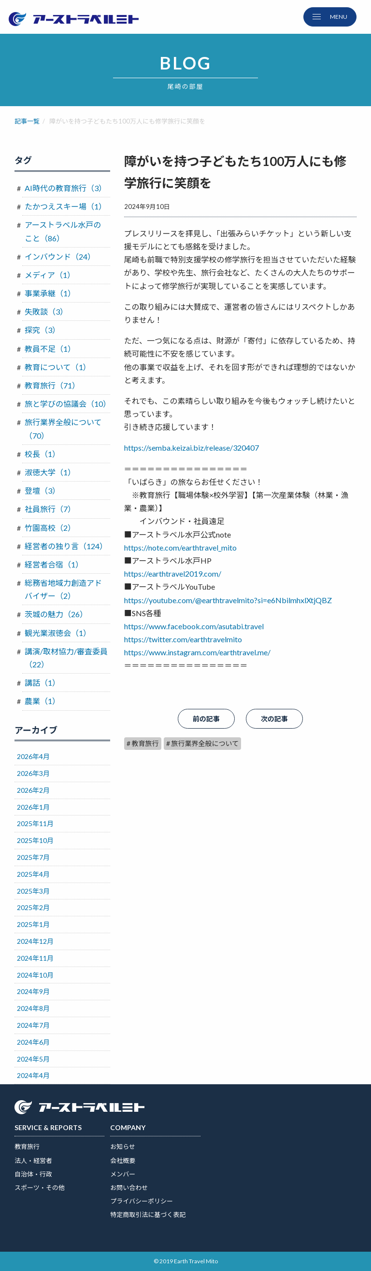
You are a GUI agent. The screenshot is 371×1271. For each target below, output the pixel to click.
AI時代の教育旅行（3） (65, 188)
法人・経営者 (33, 1160)
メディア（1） (50, 274)
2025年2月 (33, 907)
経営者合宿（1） (54, 564)
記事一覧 (27, 121)
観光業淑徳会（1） (58, 632)
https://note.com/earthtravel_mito (180, 547)
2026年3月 (33, 773)
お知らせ (122, 1146)
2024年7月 (33, 1025)
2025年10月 (35, 840)
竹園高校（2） (50, 527)
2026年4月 (33, 756)
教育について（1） (58, 367)
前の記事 (206, 719)
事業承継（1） (50, 293)
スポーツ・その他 (39, 1187)
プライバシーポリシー (141, 1201)
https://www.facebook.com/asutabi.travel (194, 626)
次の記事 (274, 719)
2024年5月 (33, 1059)
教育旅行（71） (52, 385)
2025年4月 (33, 874)
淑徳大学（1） (50, 472)
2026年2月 (33, 790)
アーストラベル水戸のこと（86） (63, 231)
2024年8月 (33, 1008)
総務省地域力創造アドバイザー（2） (63, 589)
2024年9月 (33, 991)
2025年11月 (35, 823)
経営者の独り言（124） (66, 546)
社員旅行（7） (50, 508)
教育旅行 (27, 1146)
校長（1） (42, 453)
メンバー (122, 1174)
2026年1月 (33, 807)
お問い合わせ (129, 1187)
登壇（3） (42, 490)
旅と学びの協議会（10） (67, 403)
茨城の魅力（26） (56, 614)
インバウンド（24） (60, 256)
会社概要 (122, 1160)
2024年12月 (35, 941)
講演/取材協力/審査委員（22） (66, 658)
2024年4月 (33, 1075)
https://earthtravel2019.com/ (172, 573)
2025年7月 (33, 857)
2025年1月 (33, 924)
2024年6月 (33, 1042)
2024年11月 (35, 958)
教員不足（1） (50, 348)
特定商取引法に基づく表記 (148, 1214)
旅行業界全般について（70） (63, 428)
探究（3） (42, 329)
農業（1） (42, 700)
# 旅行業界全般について (202, 743)
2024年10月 (35, 975)
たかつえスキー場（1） (65, 206)
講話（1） (42, 682)
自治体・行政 (33, 1174)
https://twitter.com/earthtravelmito (183, 639)
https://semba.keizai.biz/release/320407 (191, 447)
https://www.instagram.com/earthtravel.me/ (197, 652)
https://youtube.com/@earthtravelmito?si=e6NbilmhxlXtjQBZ (228, 600)
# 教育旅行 (143, 743)
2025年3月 (33, 891)
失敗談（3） (46, 311)
